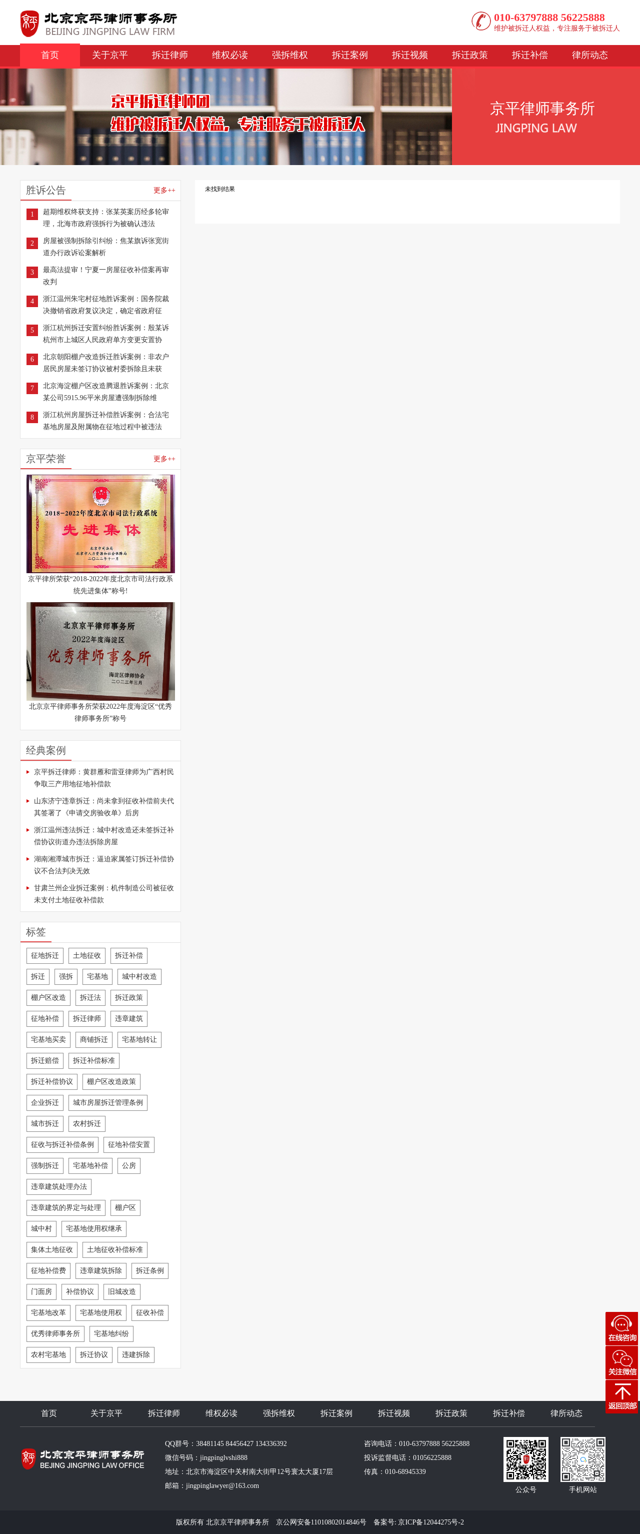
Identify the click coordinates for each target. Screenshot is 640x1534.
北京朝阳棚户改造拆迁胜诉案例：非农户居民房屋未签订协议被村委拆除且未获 (106, 363)
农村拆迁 (87, 1123)
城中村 (41, 1228)
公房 (129, 1165)
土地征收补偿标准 (115, 1249)
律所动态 (590, 55)
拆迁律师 (170, 55)
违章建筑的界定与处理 (66, 1207)
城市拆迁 (45, 1123)
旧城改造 (122, 1291)
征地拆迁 (45, 955)
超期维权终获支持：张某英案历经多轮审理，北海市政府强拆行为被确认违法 (106, 218)
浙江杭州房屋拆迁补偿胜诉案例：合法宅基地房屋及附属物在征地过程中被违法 (106, 421)
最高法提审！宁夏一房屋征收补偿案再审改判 (106, 276)
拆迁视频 (410, 55)
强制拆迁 (45, 1165)
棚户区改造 (48, 997)
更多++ (165, 190)
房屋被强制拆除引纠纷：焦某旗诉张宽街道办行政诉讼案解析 (106, 247)
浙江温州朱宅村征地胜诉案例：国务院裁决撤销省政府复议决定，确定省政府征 (106, 305)
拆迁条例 (150, 1270)
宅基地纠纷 (111, 1333)
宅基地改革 (48, 1312)
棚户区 (125, 1207)
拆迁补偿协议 (52, 1081)
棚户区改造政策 (111, 1081)
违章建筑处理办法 (59, 1186)
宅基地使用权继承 (94, 1228)
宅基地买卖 (48, 1039)
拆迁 (38, 976)
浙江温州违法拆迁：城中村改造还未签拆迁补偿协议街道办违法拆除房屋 (104, 836)
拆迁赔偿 (45, 1060)
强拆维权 (290, 55)
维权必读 (230, 55)
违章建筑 (129, 1018)
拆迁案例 (350, 55)
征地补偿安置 (129, 1144)
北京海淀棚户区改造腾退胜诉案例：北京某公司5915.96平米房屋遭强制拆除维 (106, 392)
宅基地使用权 (101, 1312)
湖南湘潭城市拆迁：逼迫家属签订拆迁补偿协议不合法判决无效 (104, 865)
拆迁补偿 (530, 55)
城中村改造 (139, 976)
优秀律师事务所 (55, 1333)
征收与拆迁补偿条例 (62, 1144)
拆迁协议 (94, 1354)
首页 (50, 55)
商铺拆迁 (94, 1039)
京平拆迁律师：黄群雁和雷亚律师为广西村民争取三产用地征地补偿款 (104, 778)
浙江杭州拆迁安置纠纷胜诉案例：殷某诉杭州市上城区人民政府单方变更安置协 (106, 334)
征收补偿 (150, 1312)
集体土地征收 (52, 1249)
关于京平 (110, 55)
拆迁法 (90, 997)
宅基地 (97, 976)
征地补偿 (45, 1018)
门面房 (41, 1291)
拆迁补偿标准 (94, 1060)
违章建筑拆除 (101, 1270)
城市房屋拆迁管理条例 (108, 1102)
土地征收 (87, 955)
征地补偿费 (48, 1270)
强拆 (66, 976)
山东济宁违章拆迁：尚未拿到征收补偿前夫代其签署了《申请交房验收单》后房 (104, 807)
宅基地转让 (139, 1039)
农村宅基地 (48, 1354)
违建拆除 (136, 1354)
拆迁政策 (470, 55)
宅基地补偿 (90, 1165)
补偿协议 (80, 1291)
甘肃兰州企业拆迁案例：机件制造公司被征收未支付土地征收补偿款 (104, 894)
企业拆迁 (45, 1102)
